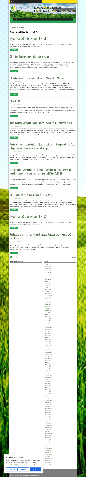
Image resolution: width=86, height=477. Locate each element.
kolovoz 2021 (48, 358)
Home (12, 27)
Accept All (35, 469)
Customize (12, 469)
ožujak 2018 (48, 444)
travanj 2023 (48, 318)
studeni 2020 (48, 377)
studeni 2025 (48, 273)
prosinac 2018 (48, 425)
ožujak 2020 (48, 394)
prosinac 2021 (48, 350)
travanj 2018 (48, 442)
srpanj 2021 (48, 360)
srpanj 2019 (48, 410)
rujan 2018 (47, 431)
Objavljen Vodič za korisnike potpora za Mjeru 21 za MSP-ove (37, 78)
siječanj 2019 (48, 423)
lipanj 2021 (47, 362)
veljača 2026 (48, 266)
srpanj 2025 (48, 279)
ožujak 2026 (48, 264)
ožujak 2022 (48, 343)
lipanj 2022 (47, 337)
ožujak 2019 (48, 419)
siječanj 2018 (48, 448)
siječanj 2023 (48, 323)
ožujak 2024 (48, 304)
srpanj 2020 (48, 385)
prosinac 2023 (48, 308)
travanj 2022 (48, 341)
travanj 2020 (48, 391)
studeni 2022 (48, 327)
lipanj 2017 (47, 462)
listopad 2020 (48, 379)
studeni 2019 (48, 402)
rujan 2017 (47, 456)
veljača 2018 (48, 446)
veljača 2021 (48, 371)
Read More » (14, 49)
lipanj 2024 (47, 298)
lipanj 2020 (47, 387)
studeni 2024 (48, 293)
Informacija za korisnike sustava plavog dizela (31, 195)
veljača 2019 (48, 421)
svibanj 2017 (48, 464)
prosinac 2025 (48, 270)
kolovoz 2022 (48, 333)
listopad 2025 (48, 275)
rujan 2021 (47, 356)
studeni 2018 (48, 427)
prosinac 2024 (48, 291)
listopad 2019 (48, 404)
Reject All (23, 469)
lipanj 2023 (47, 314)
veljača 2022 (48, 346)
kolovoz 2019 (48, 408)
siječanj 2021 (48, 373)
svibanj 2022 (48, 339)
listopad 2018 (48, 429)
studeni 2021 (48, 352)
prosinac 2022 (48, 325)
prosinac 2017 (48, 450)
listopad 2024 (48, 296)
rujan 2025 (47, 277)
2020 (17, 27)
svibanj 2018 (48, 439)
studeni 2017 (48, 452)
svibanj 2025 (48, 283)
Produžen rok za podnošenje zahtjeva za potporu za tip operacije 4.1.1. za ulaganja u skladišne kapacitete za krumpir (42, 146)
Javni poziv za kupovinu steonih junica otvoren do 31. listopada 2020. (41, 123)
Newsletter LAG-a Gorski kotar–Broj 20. (28, 216)
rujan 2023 (47, 312)
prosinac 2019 (48, 400)
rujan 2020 (47, 381)
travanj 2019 (48, 416)
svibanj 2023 (48, 316)
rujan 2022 (47, 331)
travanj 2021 (48, 366)
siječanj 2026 (48, 268)
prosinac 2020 (48, 375)
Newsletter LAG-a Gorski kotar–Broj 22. (28, 38)
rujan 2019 (47, 406)
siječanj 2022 (48, 348)
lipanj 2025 (47, 281)
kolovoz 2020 (48, 383)
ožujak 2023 (48, 321)
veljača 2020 (48, 396)
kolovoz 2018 (48, 433)
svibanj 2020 (48, 389)
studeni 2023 (48, 310)
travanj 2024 (48, 302)
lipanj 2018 (47, 437)
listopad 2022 (48, 329)
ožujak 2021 (48, 369)
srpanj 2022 (48, 335)
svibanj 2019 (48, 414)
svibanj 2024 (48, 300)
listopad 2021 (48, 354)
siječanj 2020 (48, 398)
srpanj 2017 (48, 460)
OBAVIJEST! (15, 101)
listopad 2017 (48, 454)
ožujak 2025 (48, 287)
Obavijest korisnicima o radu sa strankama (29, 56)
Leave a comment (17, 41)
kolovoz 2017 (48, 458)
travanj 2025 (48, 285)
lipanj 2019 (47, 412)
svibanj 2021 (48, 364)
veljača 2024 (48, 306)
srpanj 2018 (48, 435)
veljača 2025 (48, 289)
